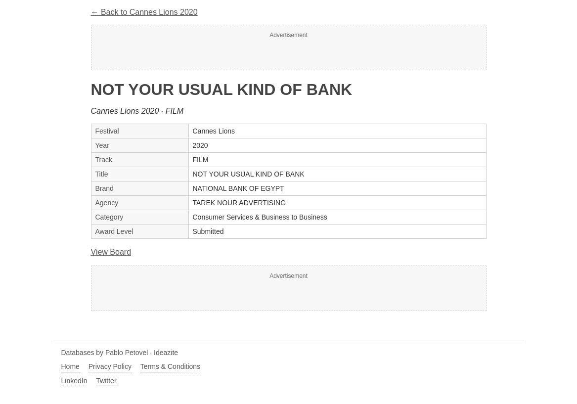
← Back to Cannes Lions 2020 (144, 12)
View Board (111, 252)
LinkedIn (74, 381)
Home (70, 366)
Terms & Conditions (170, 366)
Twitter (106, 381)
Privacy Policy (110, 366)
